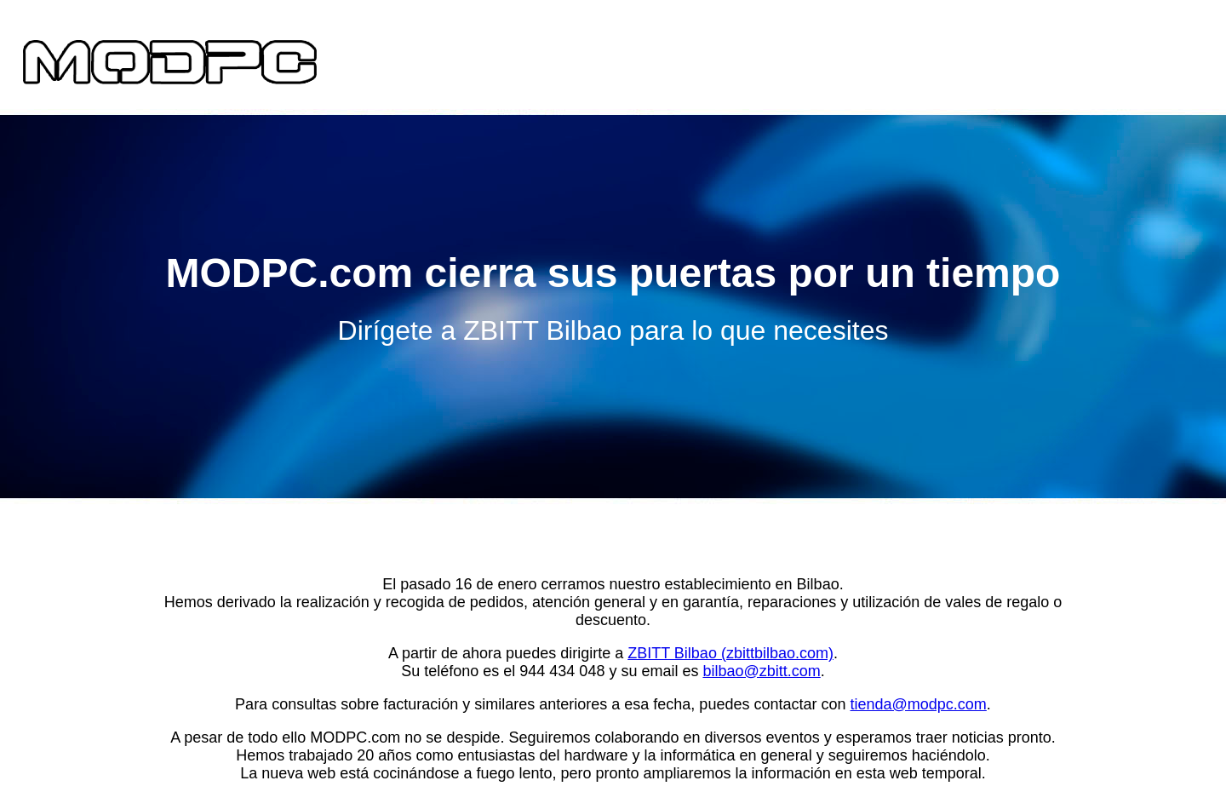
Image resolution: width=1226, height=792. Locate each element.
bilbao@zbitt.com (761, 671)
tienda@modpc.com (919, 704)
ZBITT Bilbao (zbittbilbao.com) (730, 653)
